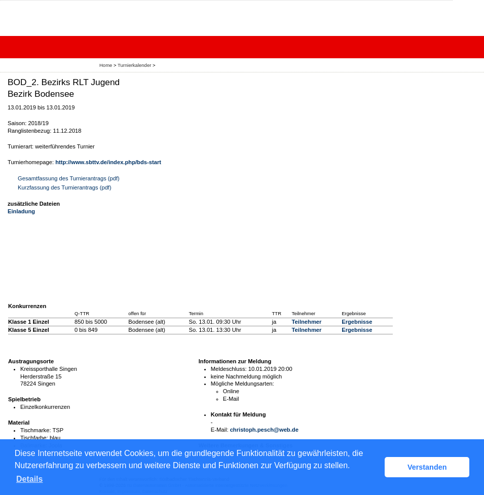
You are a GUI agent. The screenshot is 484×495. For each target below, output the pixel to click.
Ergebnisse (357, 322)
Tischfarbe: (34, 438)
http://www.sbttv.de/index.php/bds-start (108, 162)
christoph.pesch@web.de (264, 430)
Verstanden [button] (427, 467)
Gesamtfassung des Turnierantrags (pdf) (69, 178)
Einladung (21, 211)
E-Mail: (220, 430)
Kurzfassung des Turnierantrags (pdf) (64, 187)
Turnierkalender (134, 65)
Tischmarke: (35, 430)
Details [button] (29, 479)
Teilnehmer (307, 322)
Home (105, 65)
